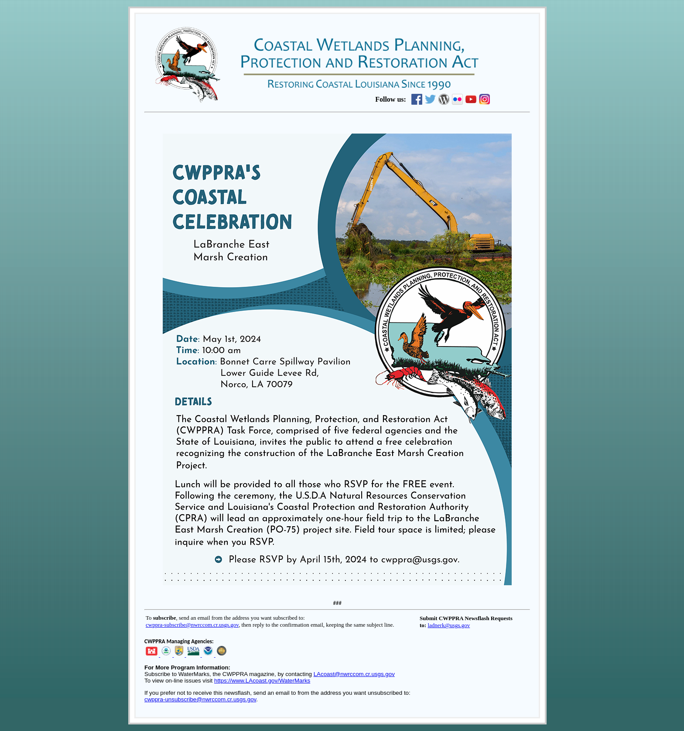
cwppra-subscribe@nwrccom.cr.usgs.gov (192, 624)
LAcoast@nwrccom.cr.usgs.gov (354, 674)
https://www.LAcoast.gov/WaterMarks (262, 680)
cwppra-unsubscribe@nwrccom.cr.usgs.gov (200, 699)
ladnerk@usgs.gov (449, 625)
